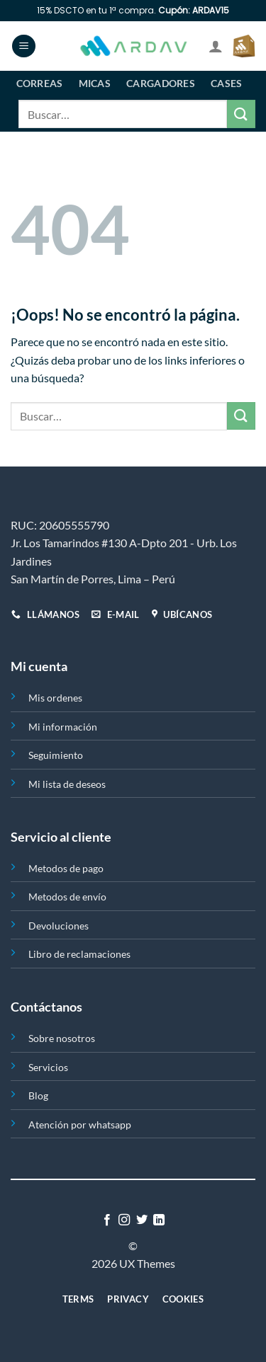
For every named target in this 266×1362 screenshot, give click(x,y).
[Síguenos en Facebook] (107, 1220)
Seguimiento (55, 755)
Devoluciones (58, 926)
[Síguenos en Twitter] (142, 1220)
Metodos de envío (67, 897)
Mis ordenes (55, 698)
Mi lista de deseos (67, 784)
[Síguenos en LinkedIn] (159, 1220)
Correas (39, 83)
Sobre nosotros (61, 1038)
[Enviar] (241, 113)
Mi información (62, 727)
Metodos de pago (66, 868)
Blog (38, 1095)
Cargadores (160, 83)
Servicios (48, 1067)
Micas (95, 83)
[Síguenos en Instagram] (124, 1220)
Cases (226, 83)
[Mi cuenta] (216, 46)
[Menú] (23, 46)
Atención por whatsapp (79, 1124)
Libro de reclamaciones (79, 954)
